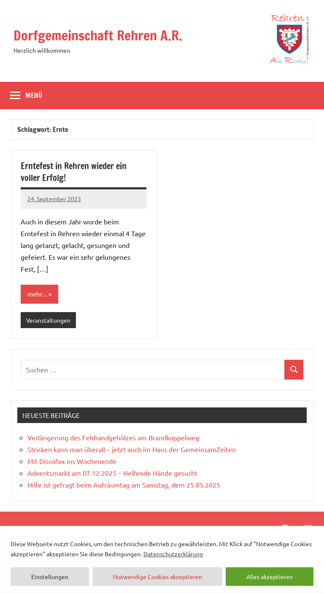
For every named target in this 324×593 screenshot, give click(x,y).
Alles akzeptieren (269, 576)
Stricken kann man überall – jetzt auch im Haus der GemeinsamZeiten (131, 449)
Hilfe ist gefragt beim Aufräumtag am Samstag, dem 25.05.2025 (123, 484)
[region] (162, 559)
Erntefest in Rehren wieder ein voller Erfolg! (74, 172)
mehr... (37, 294)
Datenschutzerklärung (173, 554)
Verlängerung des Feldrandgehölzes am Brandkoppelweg (113, 437)
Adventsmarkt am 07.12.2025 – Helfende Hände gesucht (112, 473)
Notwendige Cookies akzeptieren (157, 576)
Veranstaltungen (48, 320)
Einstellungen (49, 576)
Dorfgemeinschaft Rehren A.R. (98, 35)
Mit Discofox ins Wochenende (71, 461)
